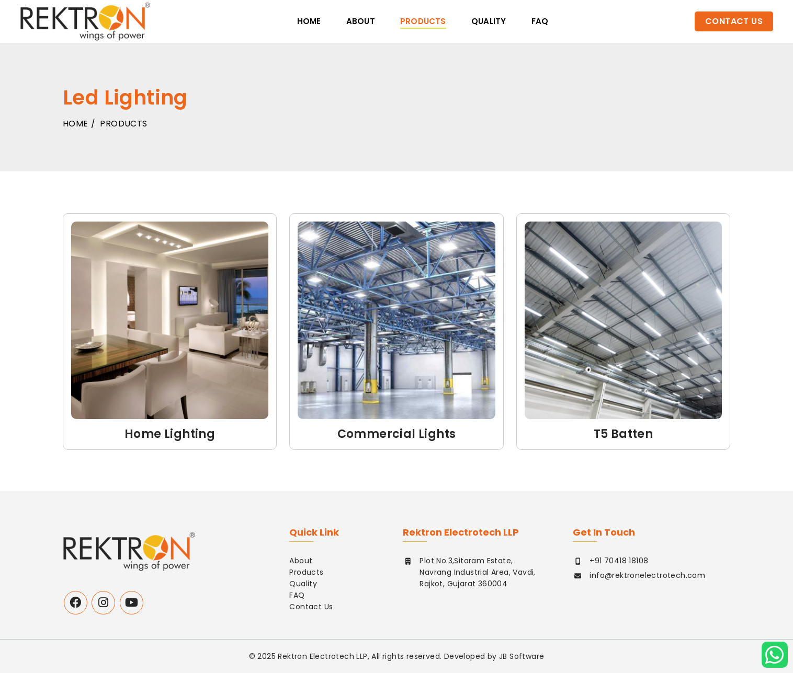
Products (423, 21)
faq (540, 21)
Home (309, 21)
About (360, 21)
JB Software (521, 656)
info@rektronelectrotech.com (647, 575)
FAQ (296, 595)
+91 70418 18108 (619, 560)
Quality (488, 21)
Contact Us (734, 21)
